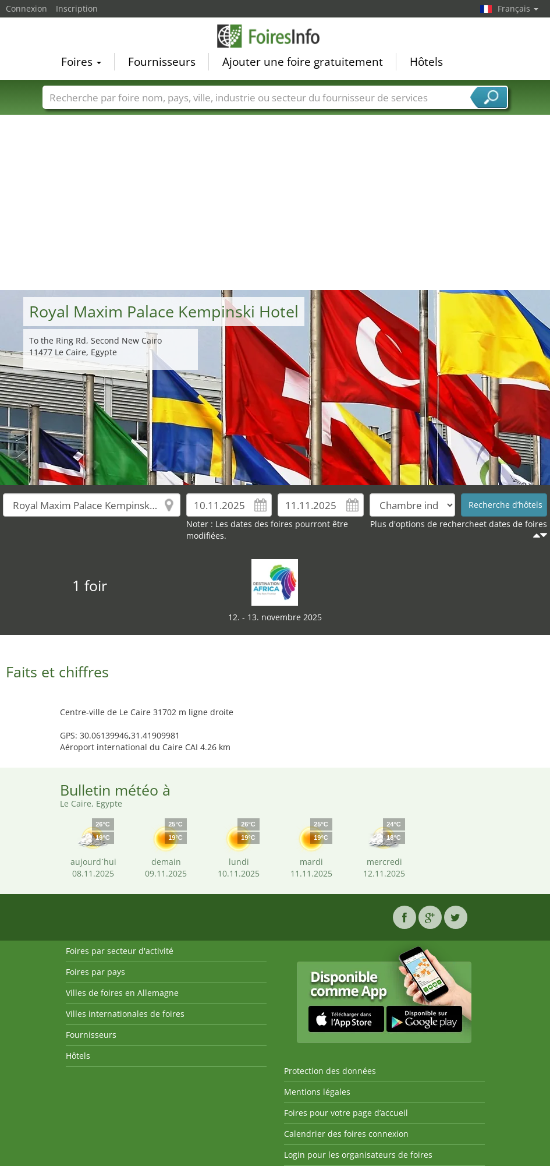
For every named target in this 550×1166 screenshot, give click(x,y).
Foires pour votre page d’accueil (346, 1112)
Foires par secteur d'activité (119, 950)
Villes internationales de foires (125, 1013)
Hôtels (426, 61)
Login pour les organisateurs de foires (358, 1154)
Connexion (26, 8)
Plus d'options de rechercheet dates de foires (458, 523)
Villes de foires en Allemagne (122, 992)
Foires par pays (95, 971)
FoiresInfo (275, 36)
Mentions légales (317, 1091)
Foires (81, 61)
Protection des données (330, 1070)
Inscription (77, 8)
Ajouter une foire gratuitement (302, 61)
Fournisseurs (162, 61)
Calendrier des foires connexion (346, 1133)
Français (518, 8)
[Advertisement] (275, 202)
